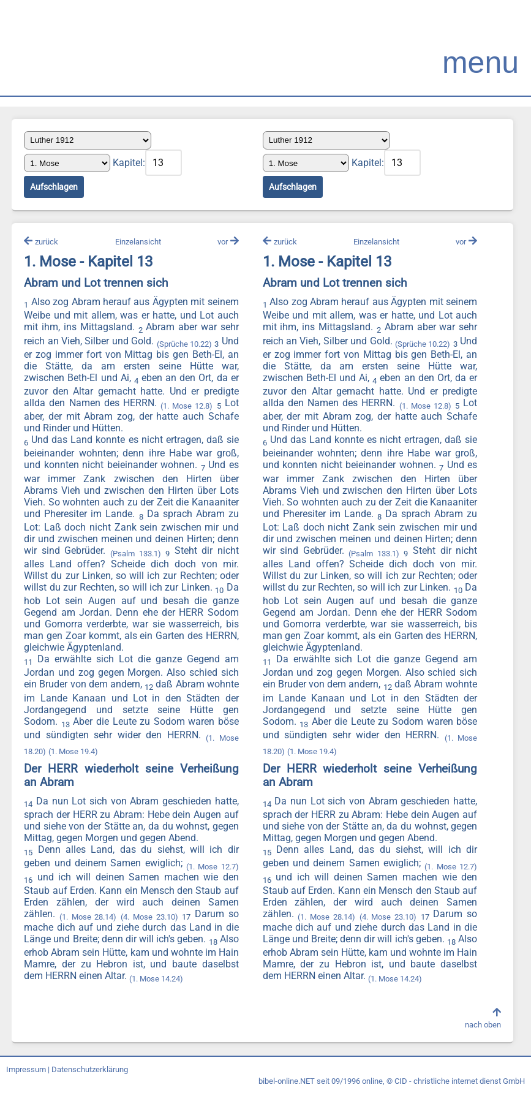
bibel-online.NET (286, 1081)
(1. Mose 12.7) (212, 866)
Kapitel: (129, 162)
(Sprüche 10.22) (184, 344)
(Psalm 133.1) (135, 554)
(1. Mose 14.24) (196, 979)
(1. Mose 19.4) (74, 752)
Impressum (26, 1070)
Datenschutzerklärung (89, 1070)
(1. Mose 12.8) (186, 406)
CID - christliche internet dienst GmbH (459, 1081)
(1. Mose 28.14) (88, 917)
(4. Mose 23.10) (149, 917)
